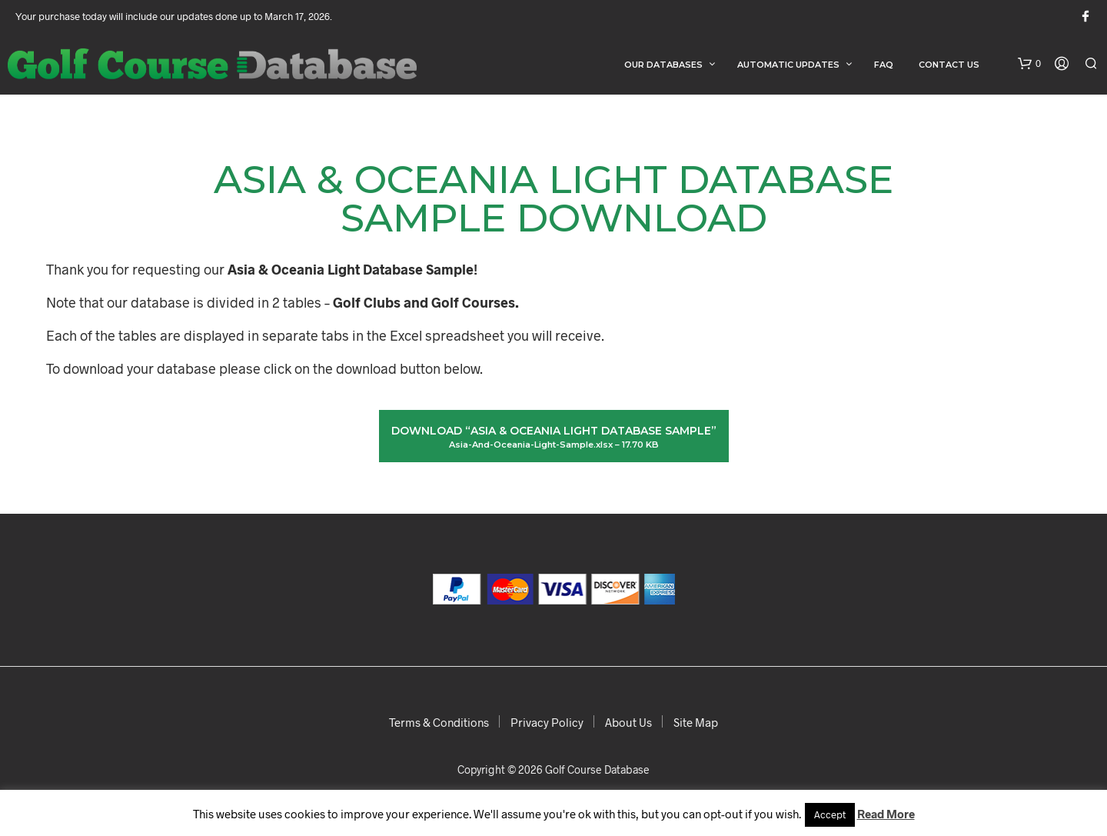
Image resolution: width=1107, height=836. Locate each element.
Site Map (695, 722)
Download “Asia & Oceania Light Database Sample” (553, 437)
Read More (886, 814)
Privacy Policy (546, 722)
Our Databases (663, 64)
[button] (1029, 64)
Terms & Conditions (439, 722)
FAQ (883, 64)
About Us (628, 722)
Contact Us (949, 64)
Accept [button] (830, 814)
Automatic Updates (788, 64)
